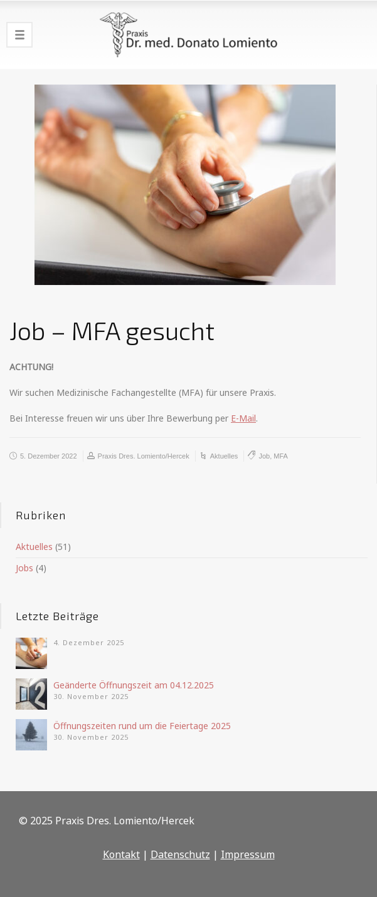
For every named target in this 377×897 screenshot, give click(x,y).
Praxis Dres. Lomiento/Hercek (143, 456)
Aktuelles (224, 456)
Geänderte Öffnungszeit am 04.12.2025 (133, 685)
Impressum (248, 854)
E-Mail (243, 418)
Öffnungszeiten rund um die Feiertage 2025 (142, 726)
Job (264, 456)
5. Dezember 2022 (48, 456)
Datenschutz (180, 854)
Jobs (24, 568)
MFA (280, 456)
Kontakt (121, 854)
